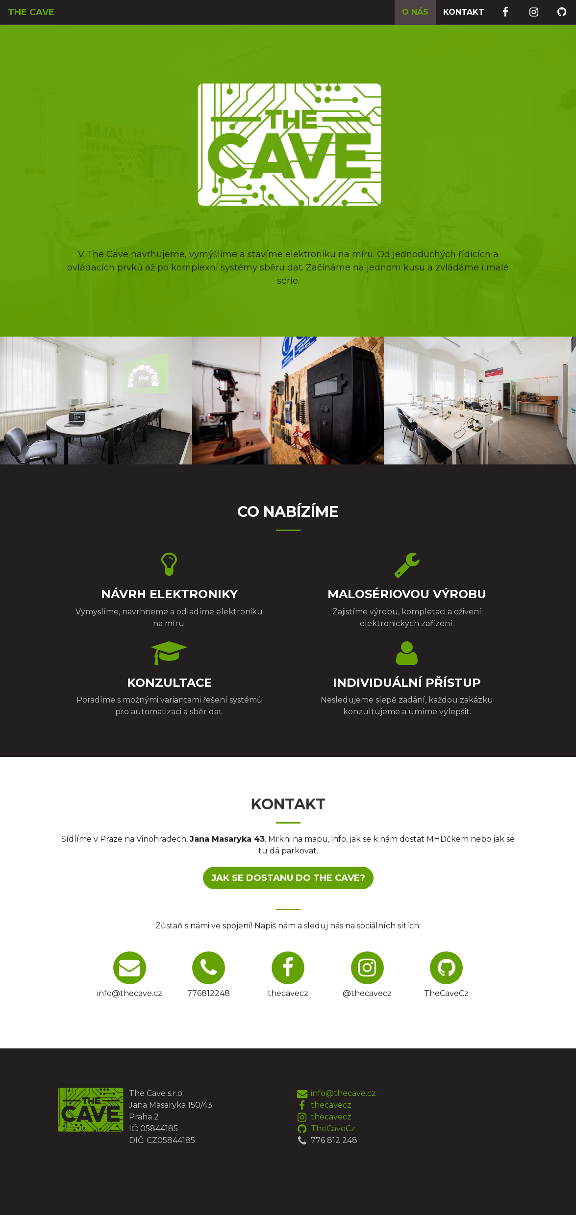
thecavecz (323, 1105)
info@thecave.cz (336, 1093)
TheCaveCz (325, 1128)
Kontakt (463, 12)
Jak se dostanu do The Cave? (288, 878)
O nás (415, 12)
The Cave (30, 12)
